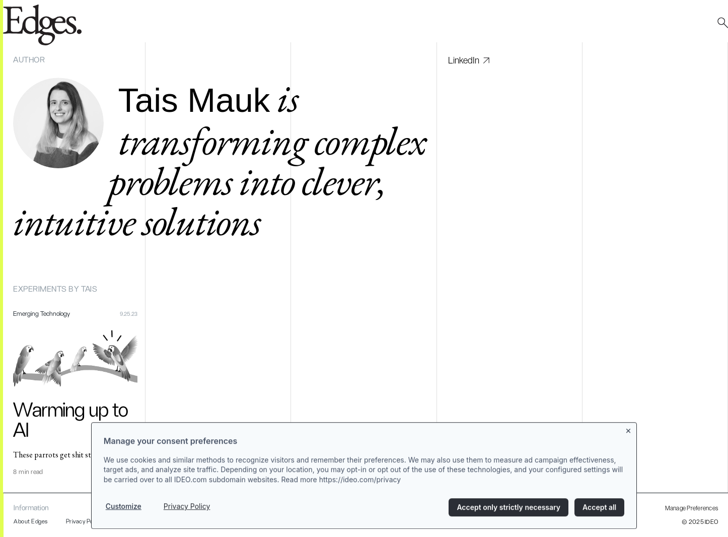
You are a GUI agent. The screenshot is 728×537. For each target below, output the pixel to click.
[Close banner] (628, 434)
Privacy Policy (187, 511)
